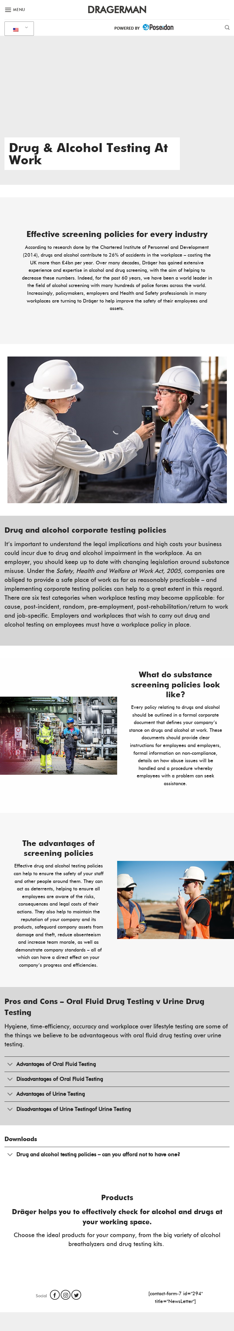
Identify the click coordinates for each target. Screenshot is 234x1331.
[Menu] (14, 9)
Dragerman (117, 10)
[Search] (227, 27)
